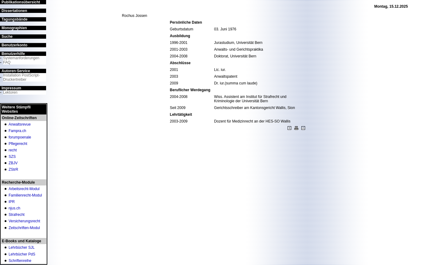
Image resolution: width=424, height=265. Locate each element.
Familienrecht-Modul (25, 195)
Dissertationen (14, 11)
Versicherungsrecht (24, 221)
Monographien (14, 28)
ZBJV (13, 163)
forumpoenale (20, 137)
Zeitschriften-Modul (24, 228)
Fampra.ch (17, 131)
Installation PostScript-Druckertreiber (21, 77)
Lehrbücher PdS (22, 254)
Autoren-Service (16, 71)
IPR (12, 202)
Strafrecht (17, 214)
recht (13, 150)
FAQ (6, 62)
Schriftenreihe (20, 261)
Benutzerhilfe (13, 54)
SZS (12, 156)
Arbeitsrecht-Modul (24, 189)
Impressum (11, 88)
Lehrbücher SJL (22, 247)
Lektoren (10, 92)
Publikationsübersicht (21, 2)
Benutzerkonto (14, 45)
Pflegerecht (18, 144)
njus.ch (14, 208)
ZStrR (13, 169)
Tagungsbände (14, 19)
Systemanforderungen (21, 58)
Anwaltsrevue (20, 124)
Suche (7, 36)
